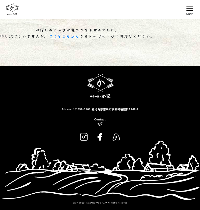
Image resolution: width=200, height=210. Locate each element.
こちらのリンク (64, 37)
